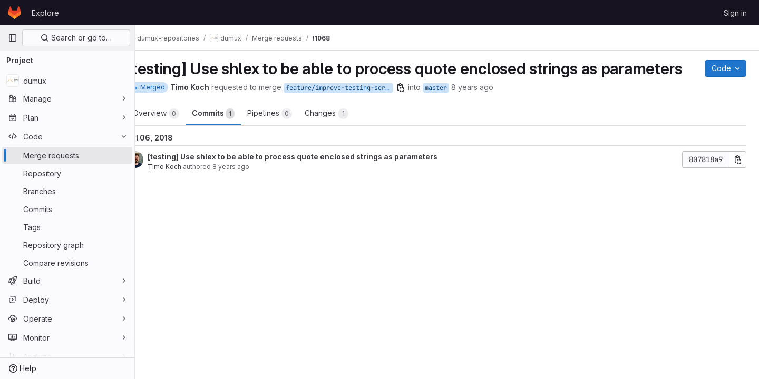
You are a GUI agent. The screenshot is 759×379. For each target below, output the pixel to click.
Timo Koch (185, 186)
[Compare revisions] (67, 262)
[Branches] (67, 191)
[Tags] (67, 226)
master (457, 107)
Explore (45, 12)
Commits (234, 133)
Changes (347, 133)
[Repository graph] (67, 244)
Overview (177, 133)
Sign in (735, 12)
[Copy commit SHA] (737, 179)
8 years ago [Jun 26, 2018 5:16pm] (251, 186)
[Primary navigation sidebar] (12, 37)
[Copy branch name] (421, 107)
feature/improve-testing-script (360, 107)
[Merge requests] (67, 155)
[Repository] (67, 173)
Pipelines (290, 133)
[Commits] (67, 209)
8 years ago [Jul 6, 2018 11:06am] (493, 106)
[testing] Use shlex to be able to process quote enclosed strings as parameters (314, 176)
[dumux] (67, 80)
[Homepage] (14, 12)
